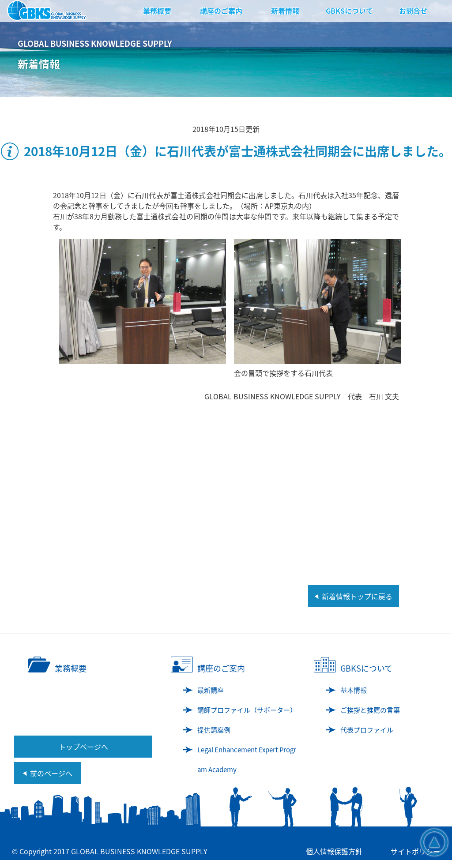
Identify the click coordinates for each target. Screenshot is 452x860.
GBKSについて (349, 10)
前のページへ (51, 773)
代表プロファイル (366, 730)
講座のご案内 (221, 10)
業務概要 (157, 10)
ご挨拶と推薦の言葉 (370, 710)
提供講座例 (213, 730)
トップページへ (83, 746)
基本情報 (353, 690)
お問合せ (413, 10)
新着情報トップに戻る (357, 596)
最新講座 (210, 690)
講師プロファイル (247, 710)
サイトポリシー (415, 851)
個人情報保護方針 (334, 851)
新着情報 (285, 10)
